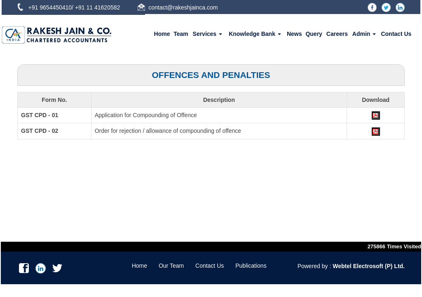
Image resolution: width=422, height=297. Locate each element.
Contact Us (396, 34)
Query (313, 34)
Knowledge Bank (255, 34)
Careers (337, 34)
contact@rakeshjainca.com (183, 7)
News (294, 34)
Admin (364, 34)
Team (180, 34)
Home (162, 34)
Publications (251, 265)
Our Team (171, 265)
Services (208, 34)
